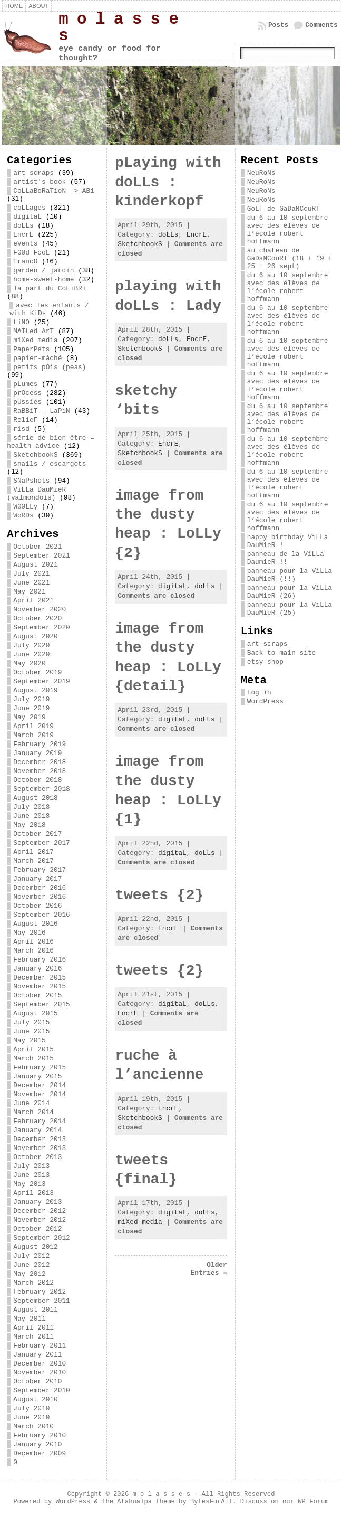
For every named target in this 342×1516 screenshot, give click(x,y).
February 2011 (39, 1346)
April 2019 (33, 726)
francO (25, 262)
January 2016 (37, 969)
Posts (278, 25)
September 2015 (41, 1005)
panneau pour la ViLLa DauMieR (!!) (289, 575)
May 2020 (29, 663)
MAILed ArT (33, 331)
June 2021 (31, 583)
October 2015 (37, 996)
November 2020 (39, 610)
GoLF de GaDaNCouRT (283, 209)
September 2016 (41, 915)
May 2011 (29, 1319)
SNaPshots (31, 481)
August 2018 (35, 798)
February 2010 (39, 1435)
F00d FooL (31, 253)
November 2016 (39, 897)
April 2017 (33, 852)
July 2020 (31, 645)
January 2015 (37, 1076)
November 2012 (39, 1220)
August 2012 (35, 1247)
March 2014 (33, 1112)
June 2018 (31, 816)
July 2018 (31, 807)
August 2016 (35, 924)
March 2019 (33, 735)
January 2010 (37, 1444)
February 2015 (39, 1067)
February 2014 (39, 1121)
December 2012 (39, 1211)
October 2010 (37, 1382)
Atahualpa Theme (145, 1501)
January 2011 (37, 1355)
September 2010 (41, 1391)
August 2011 (35, 1310)
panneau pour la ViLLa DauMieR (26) (289, 592)
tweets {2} (159, 895)
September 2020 (41, 628)
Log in (259, 692)
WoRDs (23, 516)
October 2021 (37, 547)
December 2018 (39, 762)
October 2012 (37, 1229)
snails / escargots (49, 464)
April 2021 (33, 601)
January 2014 (37, 1130)
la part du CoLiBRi (49, 289)
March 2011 (33, 1337)
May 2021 (29, 592)
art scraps (33, 173)
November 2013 (39, 1148)
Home (14, 6)
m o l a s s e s (118, 27)
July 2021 (31, 574)
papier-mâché (37, 358)
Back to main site (281, 653)
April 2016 (33, 942)
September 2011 (41, 1301)
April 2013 (33, 1193)
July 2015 (31, 1023)
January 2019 (37, 753)
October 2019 (37, 672)
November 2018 (39, 771)
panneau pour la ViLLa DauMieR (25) (289, 609)
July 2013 (31, 1166)
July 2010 (31, 1409)
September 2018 (41, 789)
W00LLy (25, 507)
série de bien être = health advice (50, 442)
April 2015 (33, 1049)
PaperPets (31, 349)
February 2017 (39, 870)
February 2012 (39, 1292)
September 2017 (41, 843)
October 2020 (37, 619)
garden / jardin (43, 271)
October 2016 (37, 906)
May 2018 (29, 825)
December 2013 (39, 1139)
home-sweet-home (43, 280)
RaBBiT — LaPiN (41, 411)
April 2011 (33, 1328)
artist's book (39, 182)
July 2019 (31, 699)
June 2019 (31, 708)
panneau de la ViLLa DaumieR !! (285, 558)
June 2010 (31, 1417)
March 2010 (33, 1426)
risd (21, 429)
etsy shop (265, 662)
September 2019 (41, 681)
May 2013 (29, 1184)
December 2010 (39, 1364)
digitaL (27, 217)
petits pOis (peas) (49, 367)
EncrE (23, 235)
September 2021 (41, 556)
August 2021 (35, 565)
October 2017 (37, 834)
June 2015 (31, 1031)
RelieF (25, 420)
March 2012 (33, 1283)
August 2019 (35, 690)
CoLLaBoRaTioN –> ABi (53, 191)
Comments (321, 25)
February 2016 (39, 960)
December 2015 (39, 978)
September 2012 (41, 1238)
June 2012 (31, 1265)
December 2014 (39, 1085)
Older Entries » (209, 1269)
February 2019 (39, 744)
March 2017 (33, 861)
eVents (25, 244)
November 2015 (39, 987)
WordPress (265, 701)
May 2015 (29, 1040)
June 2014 (31, 1103)
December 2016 (39, 888)
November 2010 (39, 1373)
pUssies (27, 402)
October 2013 (37, 1157)
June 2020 (31, 654)
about (38, 6)
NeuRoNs (261, 173)
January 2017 (37, 879)
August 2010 (35, 1400)
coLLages (29, 208)
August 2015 (35, 1014)
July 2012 (31, 1256)
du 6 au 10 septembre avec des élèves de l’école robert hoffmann (287, 230)
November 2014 (39, 1094)
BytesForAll (211, 1501)
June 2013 (31, 1175)
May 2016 (29, 933)
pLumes (25, 384)
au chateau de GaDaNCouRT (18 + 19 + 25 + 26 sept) (289, 258)
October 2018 (37, 780)
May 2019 (29, 717)
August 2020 (35, 637)
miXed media (35, 340)
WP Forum (313, 1501)
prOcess (27, 393)
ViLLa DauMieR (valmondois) (36, 494)
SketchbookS (35, 455)
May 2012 (29, 1274)
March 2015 (33, 1058)
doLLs (23, 226)
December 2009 (39, 1453)
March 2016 (33, 951)
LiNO (21, 322)
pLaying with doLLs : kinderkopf (168, 182)
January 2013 (37, 1202)
